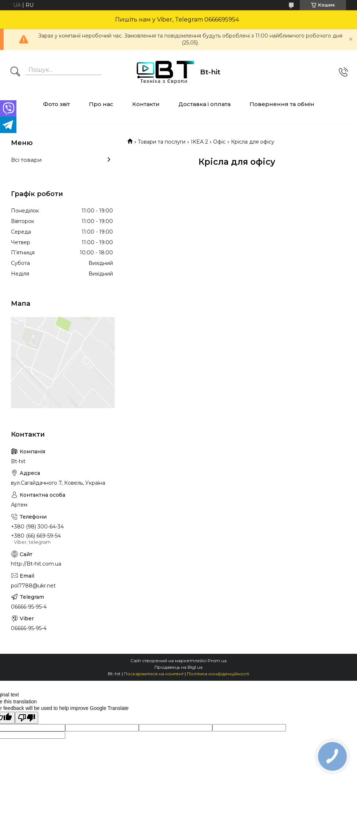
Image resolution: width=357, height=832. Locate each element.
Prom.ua (217, 660)
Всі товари (26, 159)
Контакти (146, 104)
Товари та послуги (161, 141)
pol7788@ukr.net (33, 585)
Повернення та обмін (282, 104)
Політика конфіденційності (218, 673)
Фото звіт (56, 104)
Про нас (101, 104)
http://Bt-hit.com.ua (36, 563)
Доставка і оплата (204, 104)
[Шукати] (15, 72)
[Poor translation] (26, 718)
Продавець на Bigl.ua (178, 667)
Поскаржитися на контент (154, 673)
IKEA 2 (199, 141)
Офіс (219, 141)
